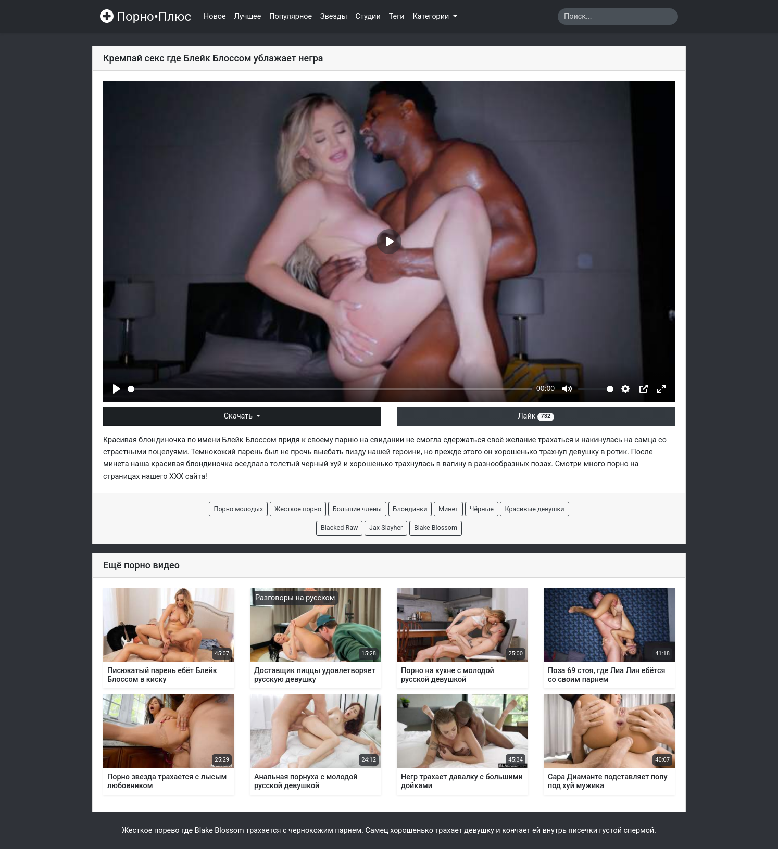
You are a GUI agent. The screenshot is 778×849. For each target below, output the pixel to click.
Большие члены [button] (357, 509)
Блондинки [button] (410, 509)
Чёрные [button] (482, 509)
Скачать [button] (239, 416)
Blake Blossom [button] (435, 527)
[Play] (116, 389)
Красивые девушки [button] (534, 509)
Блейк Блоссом (249, 440)
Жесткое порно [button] (297, 509)
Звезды (333, 16)
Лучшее (247, 16)
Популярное (290, 16)
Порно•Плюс (145, 16)
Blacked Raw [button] (339, 527)
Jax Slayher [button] (386, 527)
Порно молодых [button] (238, 509)
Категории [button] (432, 16)
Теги (397, 16)
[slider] (330, 389)
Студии (368, 16)
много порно (606, 464)
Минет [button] (448, 509)
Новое (215, 16)
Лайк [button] (536, 416)
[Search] (618, 16)
